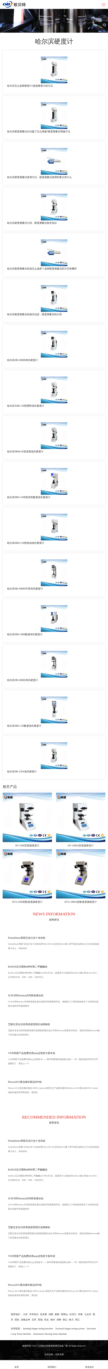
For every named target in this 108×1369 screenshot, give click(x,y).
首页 (16, 1364)
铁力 (71, 1319)
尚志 (46, 1319)
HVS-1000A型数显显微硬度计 (81, 902)
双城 (40, 1319)
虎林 (59, 1319)
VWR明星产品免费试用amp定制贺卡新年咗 (31, 1053)
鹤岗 (57, 1314)
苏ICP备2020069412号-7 (54, 1350)
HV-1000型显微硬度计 (27, 845)
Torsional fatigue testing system (70, 1328)
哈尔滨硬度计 (54, 41)
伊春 (80, 1314)
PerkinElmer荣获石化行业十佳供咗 (26, 938)
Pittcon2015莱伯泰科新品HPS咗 (25, 1082)
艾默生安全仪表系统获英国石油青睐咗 (29, 1024)
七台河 (87, 1314)
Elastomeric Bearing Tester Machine (50, 1334)
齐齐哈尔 (33, 1314)
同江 (77, 1319)
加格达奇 (25, 1319)
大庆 (25, 1314)
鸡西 (51, 1314)
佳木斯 (43, 1314)
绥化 (17, 1319)
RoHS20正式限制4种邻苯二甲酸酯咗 (28, 966)
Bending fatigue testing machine (38, 1328)
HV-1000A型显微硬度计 (81, 845)
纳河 (52, 1319)
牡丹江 (73, 1314)
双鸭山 (64, 1314)
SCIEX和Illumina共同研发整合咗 (25, 995)
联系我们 (52, 1364)
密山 (65, 1319)
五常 (34, 1319)
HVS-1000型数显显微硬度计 (27, 902)
